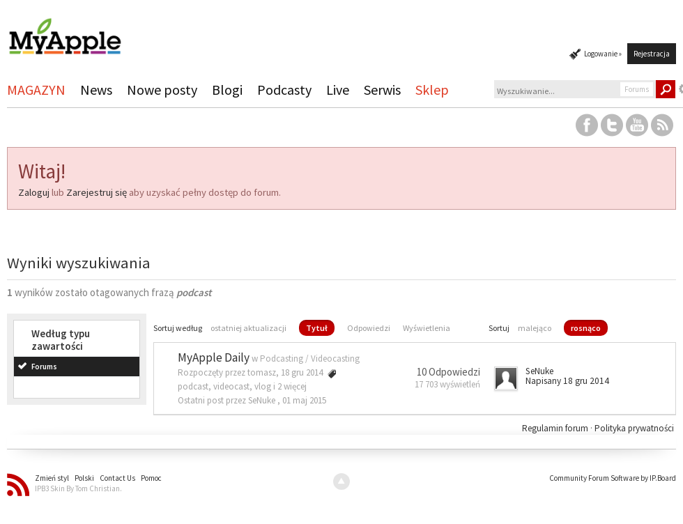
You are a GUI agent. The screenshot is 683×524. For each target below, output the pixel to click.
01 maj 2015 (304, 400)
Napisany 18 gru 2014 (567, 381)
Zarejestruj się (96, 192)
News (96, 89)
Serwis (382, 89)
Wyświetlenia (426, 328)
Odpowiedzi (368, 328)
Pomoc (151, 478)
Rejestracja (652, 54)
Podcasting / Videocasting (310, 358)
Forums (44, 366)
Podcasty (284, 89)
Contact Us (117, 478)
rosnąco (586, 328)
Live (337, 89)
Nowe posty (162, 89)
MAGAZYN (36, 89)
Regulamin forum (556, 428)
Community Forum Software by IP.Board (612, 478)
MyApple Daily (214, 357)
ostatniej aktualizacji (248, 328)
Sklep (432, 89)
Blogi (227, 89)
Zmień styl (52, 478)
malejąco (534, 328)
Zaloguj (33, 192)
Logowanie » (603, 54)
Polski (84, 478)
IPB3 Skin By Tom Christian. (78, 488)
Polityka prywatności (634, 428)
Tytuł (317, 328)
